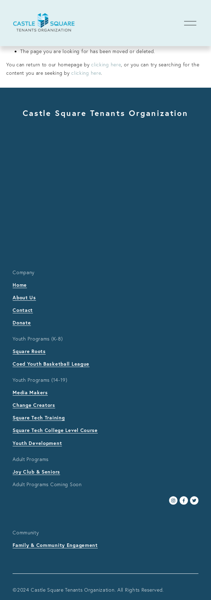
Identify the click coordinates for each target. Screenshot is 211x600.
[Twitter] (194, 500)
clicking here (106, 64)
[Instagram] (173, 500)
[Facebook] (184, 500)
